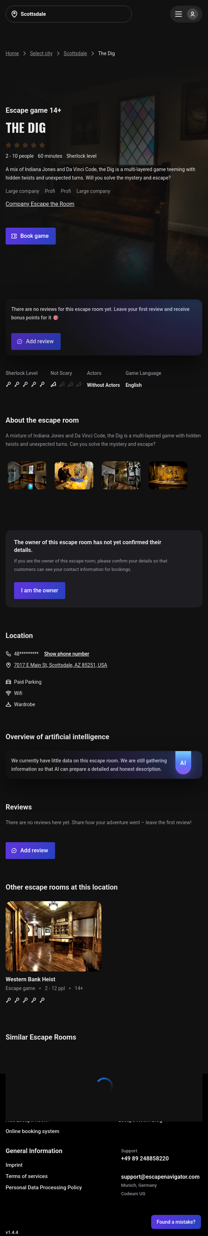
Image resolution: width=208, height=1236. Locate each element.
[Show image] (27, 476)
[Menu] (186, 14)
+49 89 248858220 (145, 1158)
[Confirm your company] (39, 590)
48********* (26, 654)
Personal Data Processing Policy (44, 1187)
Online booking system (32, 1131)
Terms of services (27, 1176)
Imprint (14, 1165)
